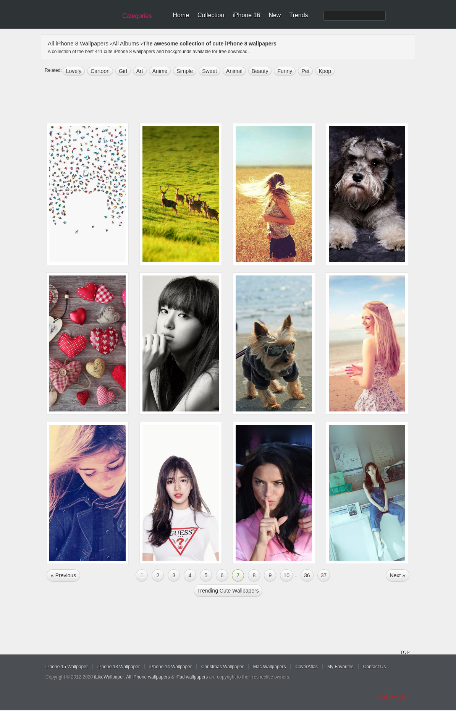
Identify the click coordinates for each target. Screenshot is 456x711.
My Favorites (340, 666)
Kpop (325, 71)
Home (181, 15)
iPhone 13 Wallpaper (118, 666)
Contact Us (374, 666)
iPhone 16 (246, 15)
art (139, 71)
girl (123, 71)
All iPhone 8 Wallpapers (78, 43)
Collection (210, 15)
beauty (260, 71)
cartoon (100, 71)
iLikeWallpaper (109, 677)
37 (324, 575)
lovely (73, 71)
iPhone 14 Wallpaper (170, 666)
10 (286, 575)
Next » (397, 575)
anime (160, 71)
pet (305, 71)
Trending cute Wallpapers (228, 591)
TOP (404, 652)
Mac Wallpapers (269, 666)
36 (307, 575)
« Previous (63, 575)
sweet (209, 71)
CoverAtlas (306, 666)
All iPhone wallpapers (148, 677)
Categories (137, 16)
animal (234, 71)
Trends (298, 15)
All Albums (125, 43)
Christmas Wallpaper (222, 666)
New (274, 15)
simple (184, 71)
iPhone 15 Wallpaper (66, 666)
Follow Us (392, 697)
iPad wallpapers (192, 677)
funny (284, 71)
